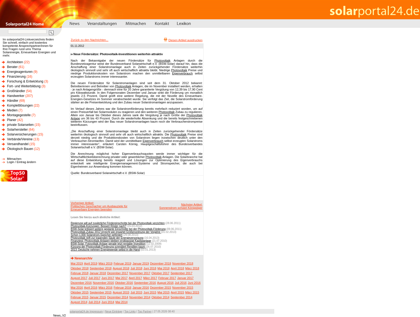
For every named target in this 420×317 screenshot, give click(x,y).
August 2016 (165, 282)
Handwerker (15, 96)
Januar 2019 (141, 263)
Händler (12, 101)
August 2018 (121, 268)
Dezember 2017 (117, 273)
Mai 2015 (164, 292)
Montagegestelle (19, 115)
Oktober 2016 (124, 282)
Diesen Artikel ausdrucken (185, 40)
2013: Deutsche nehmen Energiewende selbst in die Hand (105, 249)
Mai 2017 (121, 278)
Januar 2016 (141, 287)
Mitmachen (14, 158)
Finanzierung (16, 76)
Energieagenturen (19, 72)
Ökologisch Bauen (20, 149)
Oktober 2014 (161, 297)
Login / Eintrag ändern (21, 162)
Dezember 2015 (160, 287)
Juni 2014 (108, 302)
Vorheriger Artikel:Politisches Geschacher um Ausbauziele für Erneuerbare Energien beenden (99, 206)
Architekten (15, 62)
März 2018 (192, 268)
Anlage (75, 118)
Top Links (130, 311)
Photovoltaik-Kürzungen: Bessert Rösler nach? (98, 226)
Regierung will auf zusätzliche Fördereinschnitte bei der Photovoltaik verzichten (118, 223)
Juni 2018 (150, 268)
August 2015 (121, 292)
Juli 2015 (136, 292)
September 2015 (100, 292)
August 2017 (79, 278)
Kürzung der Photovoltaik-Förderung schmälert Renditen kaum (108, 246)
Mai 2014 (121, 302)
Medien (12, 110)
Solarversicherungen (21, 134)
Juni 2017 (108, 278)
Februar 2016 (122, 287)
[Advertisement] (135, 188)
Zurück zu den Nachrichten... (89, 39)
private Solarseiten (20, 125)
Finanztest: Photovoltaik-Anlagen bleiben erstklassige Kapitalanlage (111, 240)
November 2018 (182, 263)
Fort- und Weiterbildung (23, 86)
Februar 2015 (79, 297)
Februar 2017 (167, 278)
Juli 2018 (136, 268)
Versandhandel (17, 144)
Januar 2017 (185, 278)
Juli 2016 (181, 282)
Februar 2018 (79, 273)
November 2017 (139, 273)
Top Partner (145, 311)
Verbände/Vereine (19, 139)
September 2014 (181, 297)
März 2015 (192, 292)
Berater (12, 67)
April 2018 (177, 268)
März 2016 (105, 287)
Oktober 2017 (161, 273)
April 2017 (135, 278)
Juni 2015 (150, 292)
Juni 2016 (194, 282)
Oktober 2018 (80, 268)
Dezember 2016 (81, 282)
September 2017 (181, 273)
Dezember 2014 (117, 297)
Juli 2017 (94, 278)
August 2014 (79, 302)
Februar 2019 (122, 263)
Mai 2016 (77, 287)
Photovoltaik (162, 60)
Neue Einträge (113, 311)
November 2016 (103, 282)
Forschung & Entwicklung (25, 81)
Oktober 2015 (80, 292)
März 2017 (150, 278)
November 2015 (182, 287)
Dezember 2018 (160, 263)
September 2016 (145, 282)
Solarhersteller (17, 129)
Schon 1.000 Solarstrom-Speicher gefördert (96, 234)
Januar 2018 (98, 273)
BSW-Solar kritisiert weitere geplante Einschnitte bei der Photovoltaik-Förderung (118, 229)
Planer (11, 120)
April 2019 (91, 263)
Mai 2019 (77, 263)
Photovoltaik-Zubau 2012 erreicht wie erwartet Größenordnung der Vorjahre (116, 232)
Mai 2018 (164, 268)
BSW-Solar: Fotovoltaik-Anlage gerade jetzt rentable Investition (108, 243)
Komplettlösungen (20, 105)
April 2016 (91, 287)
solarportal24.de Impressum (86, 311)
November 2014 (139, 297)
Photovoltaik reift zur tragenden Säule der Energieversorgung (107, 237)
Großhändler (16, 91)
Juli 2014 (94, 302)
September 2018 (100, 268)
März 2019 (105, 263)
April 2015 (177, 292)
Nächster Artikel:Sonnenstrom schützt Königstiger (180, 206)
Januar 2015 (98, 297)
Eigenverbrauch (182, 73)
